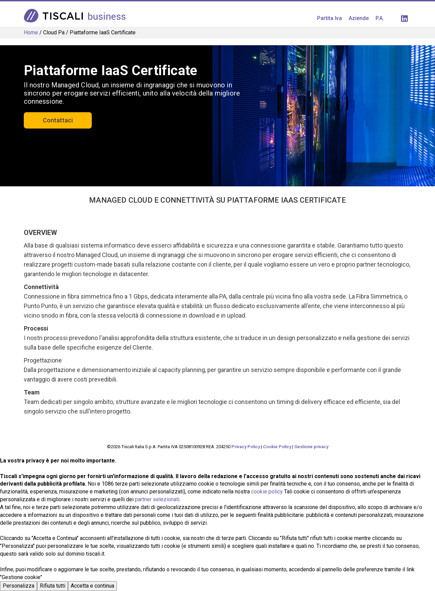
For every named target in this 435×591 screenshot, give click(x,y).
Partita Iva (329, 18)
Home (31, 32)
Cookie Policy (277, 446)
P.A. (380, 18)
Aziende (359, 18)
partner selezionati (157, 499)
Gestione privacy (311, 446)
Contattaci (58, 120)
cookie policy (267, 491)
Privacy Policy (245, 446)
